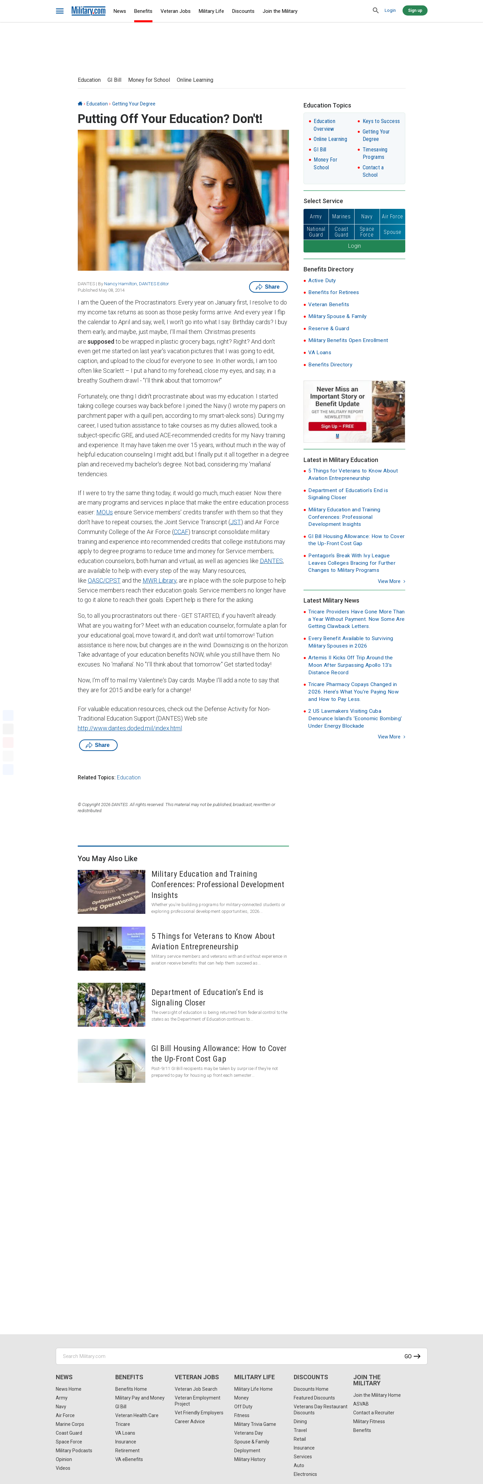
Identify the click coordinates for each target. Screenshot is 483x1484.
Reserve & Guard (328, 328)
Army (62, 1398)
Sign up (415, 10)
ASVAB (361, 1404)
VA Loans (319, 352)
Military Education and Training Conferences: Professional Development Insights (344, 517)
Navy (61, 1406)
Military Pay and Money (140, 1398)
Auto (299, 1465)
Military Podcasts (74, 1450)
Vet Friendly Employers (199, 1412)
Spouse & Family (251, 1441)
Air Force (65, 1415)
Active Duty (322, 280)
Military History (250, 1459)
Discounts (243, 11)
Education (89, 80)
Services (303, 1456)
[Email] (8, 756)
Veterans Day (248, 1433)
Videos (63, 1468)
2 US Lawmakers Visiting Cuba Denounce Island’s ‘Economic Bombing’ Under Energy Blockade (355, 718)
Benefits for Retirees (333, 292)
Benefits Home (131, 1389)
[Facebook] (8, 715)
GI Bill (114, 80)
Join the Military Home (377, 1395)
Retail (300, 1439)
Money (241, 1398)
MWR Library (159, 580)
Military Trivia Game (255, 1424)
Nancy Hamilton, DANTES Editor (136, 283)
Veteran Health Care (137, 1415)
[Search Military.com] (242, 1356)
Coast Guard (69, 1433)
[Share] (8, 769)
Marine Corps (70, 1424)
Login (390, 10)
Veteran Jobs (176, 11)
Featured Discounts (314, 1398)
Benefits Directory (330, 365)
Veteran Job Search (196, 1389)
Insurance (125, 1441)
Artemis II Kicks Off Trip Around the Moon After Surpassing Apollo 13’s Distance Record (350, 665)
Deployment (247, 1450)
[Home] (80, 103)
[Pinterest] (8, 742)
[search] (376, 11)
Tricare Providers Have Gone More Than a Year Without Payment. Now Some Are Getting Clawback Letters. (356, 619)
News (120, 11)
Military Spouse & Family (337, 316)
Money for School (149, 80)
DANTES (271, 560)
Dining (300, 1421)
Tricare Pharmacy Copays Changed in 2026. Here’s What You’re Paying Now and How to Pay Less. (353, 691)
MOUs (104, 512)
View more (389, 581)
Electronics (305, 1474)
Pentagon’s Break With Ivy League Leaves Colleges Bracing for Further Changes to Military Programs (351, 563)
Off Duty (243, 1406)
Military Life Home (253, 1389)
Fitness (241, 1415)
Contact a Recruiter (373, 1412)
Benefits (143, 11)
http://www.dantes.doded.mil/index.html (130, 728)
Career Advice (190, 1421)
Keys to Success (381, 121)
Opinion (64, 1459)
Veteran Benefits (328, 304)
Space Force (69, 1441)
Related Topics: (97, 777)
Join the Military (280, 11)
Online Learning (195, 80)
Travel (300, 1430)
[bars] (60, 11)
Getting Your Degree (133, 103)
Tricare (122, 1424)
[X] (8, 729)
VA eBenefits (129, 1459)
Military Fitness (369, 1421)
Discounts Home (311, 1389)
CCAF (181, 531)
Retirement (127, 1450)
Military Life (211, 11)
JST (235, 522)
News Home (68, 1389)
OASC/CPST (104, 580)
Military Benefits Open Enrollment (348, 340)
